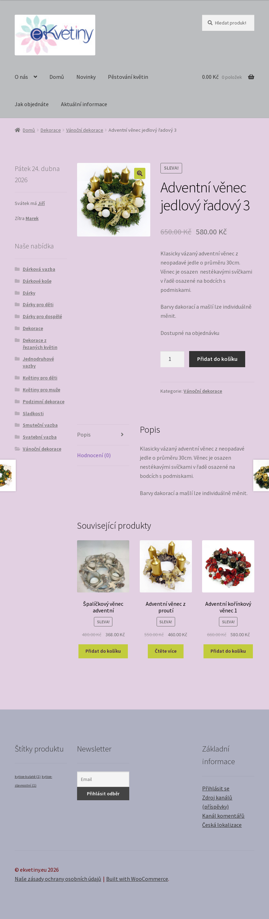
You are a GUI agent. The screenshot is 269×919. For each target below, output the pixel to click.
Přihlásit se (215, 788)
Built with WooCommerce (137, 878)
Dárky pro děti (38, 304)
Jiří (41, 203)
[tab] (103, 435)
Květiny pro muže (41, 389)
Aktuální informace (84, 104)
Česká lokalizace (222, 824)
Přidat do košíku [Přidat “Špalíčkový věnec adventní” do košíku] (103, 651)
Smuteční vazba (40, 425)
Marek (32, 218)
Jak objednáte (32, 104)
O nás (21, 76)
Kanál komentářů (223, 815)
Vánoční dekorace (84, 130)
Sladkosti (33, 413)
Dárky (29, 293)
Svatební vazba (40, 437)
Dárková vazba (39, 269)
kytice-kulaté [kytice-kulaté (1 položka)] (28, 776)
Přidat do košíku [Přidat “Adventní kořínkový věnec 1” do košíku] (228, 651)
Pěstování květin (128, 76)
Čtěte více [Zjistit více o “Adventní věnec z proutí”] (166, 651)
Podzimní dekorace (43, 401)
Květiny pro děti (40, 378)
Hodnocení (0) (94, 455)
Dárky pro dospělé (42, 316)
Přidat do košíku (217, 358)
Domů (56, 76)
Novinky (86, 76)
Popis (84, 434)
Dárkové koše (37, 281)
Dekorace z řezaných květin (40, 343)
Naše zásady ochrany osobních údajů (58, 878)
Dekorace (51, 130)
